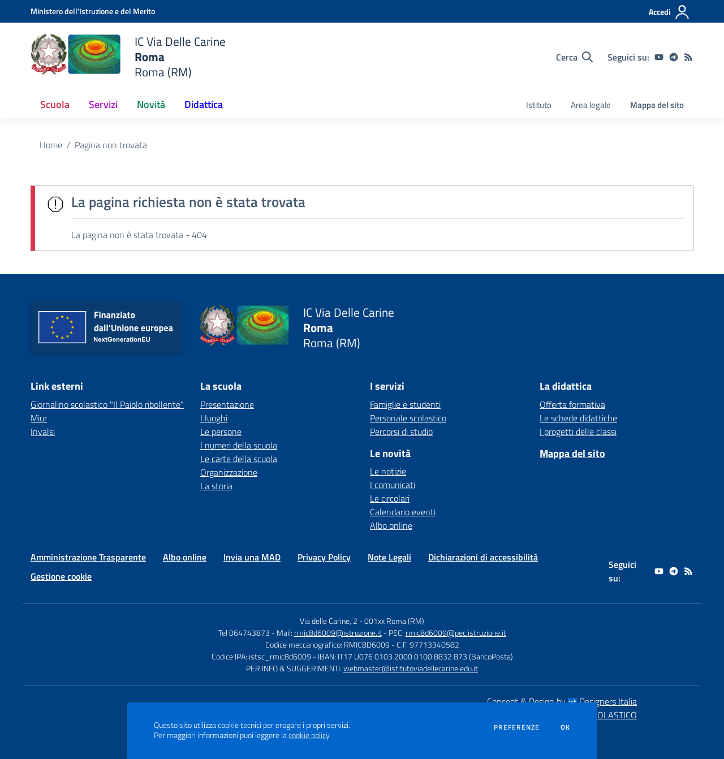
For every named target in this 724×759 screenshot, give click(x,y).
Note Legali (389, 557)
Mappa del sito (657, 104)
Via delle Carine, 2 (328, 621)
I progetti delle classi (578, 431)
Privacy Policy (324, 557)
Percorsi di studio (401, 431)
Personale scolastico (408, 418)
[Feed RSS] (688, 57)
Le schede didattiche (578, 418)
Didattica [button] (203, 104)
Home (51, 145)
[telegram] (674, 57)
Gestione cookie (61, 576)
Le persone (221, 431)
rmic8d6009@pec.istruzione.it (456, 633)
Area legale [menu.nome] (591, 104)
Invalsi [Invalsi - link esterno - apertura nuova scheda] (43, 431)
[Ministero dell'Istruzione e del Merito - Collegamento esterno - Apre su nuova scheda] (93, 11)
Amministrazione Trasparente (88, 557)
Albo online (391, 525)
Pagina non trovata (111, 145)
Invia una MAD (252, 557)
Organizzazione (228, 472)
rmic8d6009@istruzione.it (338, 633)
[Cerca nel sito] (574, 57)
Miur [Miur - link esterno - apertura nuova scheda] (39, 418)
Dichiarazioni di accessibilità (483, 557)
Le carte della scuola (238, 458)
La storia (216, 486)
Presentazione (227, 404)
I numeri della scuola (238, 445)
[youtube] (659, 57)
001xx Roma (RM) (394, 621)
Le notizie (388, 471)
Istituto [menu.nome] (538, 104)
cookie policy (308, 735)
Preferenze (517, 727)
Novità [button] (151, 104)
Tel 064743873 (244, 633)
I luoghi (213, 418)
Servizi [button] (103, 104)
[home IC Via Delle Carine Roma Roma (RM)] (128, 57)
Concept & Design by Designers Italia (562, 701)
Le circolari (390, 498)
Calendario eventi (403, 512)
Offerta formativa (572, 404)
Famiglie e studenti (405, 404)
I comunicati (392, 484)
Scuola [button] (55, 104)
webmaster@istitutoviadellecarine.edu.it (410, 668)
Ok (566, 727)
